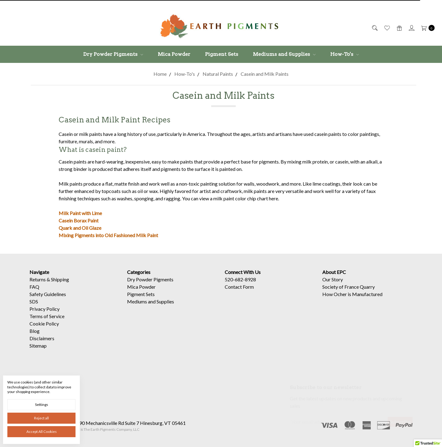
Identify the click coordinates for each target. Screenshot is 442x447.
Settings (41, 404)
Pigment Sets (221, 54)
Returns (37, 285)
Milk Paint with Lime (80, 213)
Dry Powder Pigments (113, 54)
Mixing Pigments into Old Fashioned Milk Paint (108, 235)
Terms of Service (46, 322)
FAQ (34, 292)
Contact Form (239, 292)
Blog (34, 337)
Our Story (332, 285)
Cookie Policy (44, 329)
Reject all (41, 418)
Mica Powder (174, 54)
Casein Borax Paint (79, 220)
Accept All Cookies (41, 431)
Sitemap (38, 351)
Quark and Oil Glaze (80, 228)
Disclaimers (41, 344)
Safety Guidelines (47, 300)
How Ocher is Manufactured (352, 300)
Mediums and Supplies (284, 54)
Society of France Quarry (348, 292)
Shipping (60, 285)
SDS (33, 307)
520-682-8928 (240, 285)
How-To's (344, 54)
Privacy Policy (44, 315)
